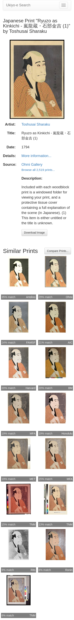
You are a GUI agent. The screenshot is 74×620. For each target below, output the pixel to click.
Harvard (31, 388)
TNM (32, 524)
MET (33, 479)
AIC (70, 342)
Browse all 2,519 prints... (38, 169)
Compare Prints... (57, 251)
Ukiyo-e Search (18, 5)
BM (70, 388)
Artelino (30, 297)
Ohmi (69, 297)
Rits (33, 570)
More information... (37, 156)
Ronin (68, 570)
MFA (33, 433)
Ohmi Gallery (32, 165)
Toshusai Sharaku (36, 124)
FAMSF (31, 342)
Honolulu (67, 433)
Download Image (34, 232)
